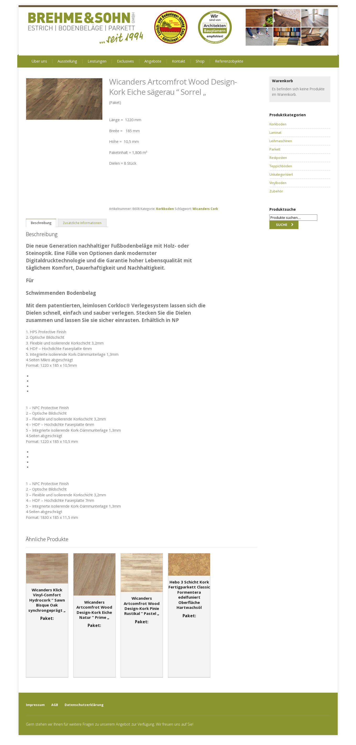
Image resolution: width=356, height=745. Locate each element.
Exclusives (125, 61)
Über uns (39, 61)
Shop (200, 61)
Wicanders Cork (205, 209)
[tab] (41, 223)
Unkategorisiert (281, 174)
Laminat (275, 132)
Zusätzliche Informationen (82, 223)
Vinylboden (277, 183)
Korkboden (165, 209)
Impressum (35, 705)
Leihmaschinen (280, 141)
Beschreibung (41, 223)
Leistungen (97, 61)
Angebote (152, 61)
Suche (281, 224)
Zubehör (276, 191)
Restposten (278, 157)
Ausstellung (67, 61)
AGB (54, 705)
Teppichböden (280, 166)
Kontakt (178, 61)
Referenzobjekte (229, 61)
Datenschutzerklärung (84, 705)
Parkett (274, 149)
